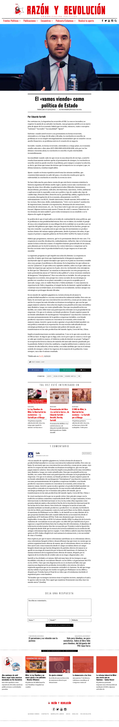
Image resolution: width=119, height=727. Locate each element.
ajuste (49, 376)
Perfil (41, 356)
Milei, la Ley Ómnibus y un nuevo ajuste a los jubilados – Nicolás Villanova (35, 680)
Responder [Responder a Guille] (87, 456)
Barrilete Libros (57, 716)
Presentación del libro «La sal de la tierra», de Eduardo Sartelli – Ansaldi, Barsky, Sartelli (59, 416)
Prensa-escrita (76, 109)
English (75, 716)
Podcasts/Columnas (64, 21)
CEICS (68, 716)
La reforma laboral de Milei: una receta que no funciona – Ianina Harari (106, 680)
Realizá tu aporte (86, 21)
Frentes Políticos (10, 21)
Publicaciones (29, 21)
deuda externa (58, 376)
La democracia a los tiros (82, 678)
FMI (79, 376)
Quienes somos (33, 716)
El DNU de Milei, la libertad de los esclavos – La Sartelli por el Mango (81, 414)
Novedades (65, 109)
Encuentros (46, 21)
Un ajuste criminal (55, 678)
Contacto (45, 716)
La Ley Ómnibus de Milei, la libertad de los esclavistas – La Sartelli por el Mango (37, 414)
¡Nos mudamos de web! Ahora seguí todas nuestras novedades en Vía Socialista (12, 680)
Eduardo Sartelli (70, 376)
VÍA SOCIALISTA (85, 716)
